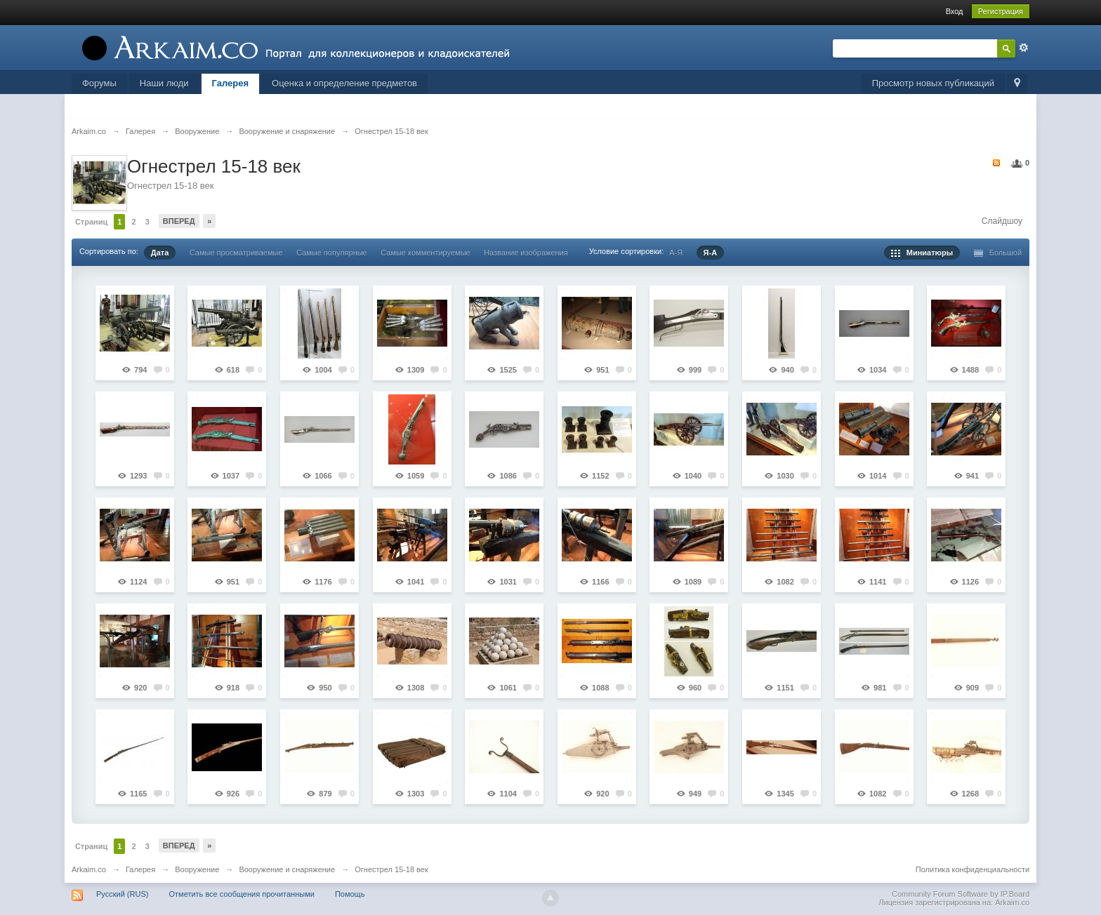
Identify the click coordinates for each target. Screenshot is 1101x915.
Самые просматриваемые (236, 252)
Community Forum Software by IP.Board (960, 894)
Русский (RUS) (122, 894)
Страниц (91, 222)
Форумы (99, 83)
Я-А (711, 252)
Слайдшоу (1002, 221)
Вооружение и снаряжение (287, 869)
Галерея (230, 83)
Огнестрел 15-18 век (391, 869)
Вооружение (197, 869)
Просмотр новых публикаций (933, 83)
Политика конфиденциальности (972, 869)
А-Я (676, 252)
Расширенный (1023, 47)
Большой (998, 252)
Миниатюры (922, 252)
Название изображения (526, 252)
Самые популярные (331, 252)
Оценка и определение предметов (344, 83)
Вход (954, 11)
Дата (160, 252)
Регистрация (1000, 11)
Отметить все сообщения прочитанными (241, 894)
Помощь (350, 894)
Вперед (179, 221)
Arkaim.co (89, 869)
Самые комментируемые (425, 252)
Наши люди (164, 83)
